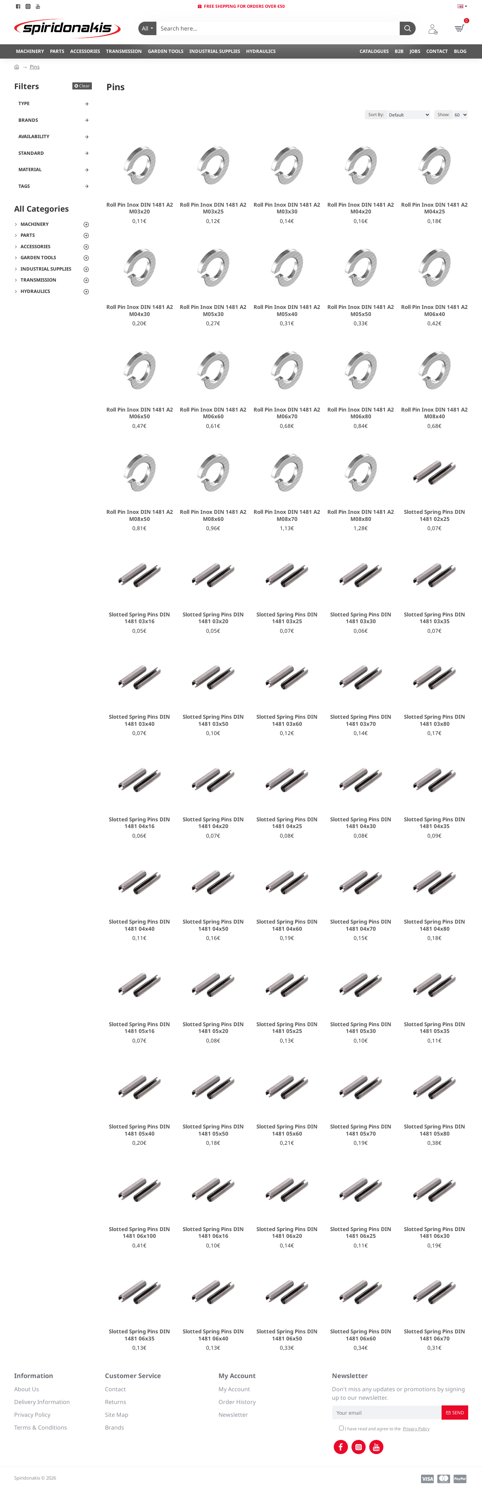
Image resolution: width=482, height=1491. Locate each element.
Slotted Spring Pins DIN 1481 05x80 (434, 1130)
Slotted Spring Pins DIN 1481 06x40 (213, 1335)
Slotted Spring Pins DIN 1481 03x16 (139, 618)
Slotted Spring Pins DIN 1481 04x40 (139, 925)
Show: (443, 114)
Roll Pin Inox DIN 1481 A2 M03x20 (139, 208)
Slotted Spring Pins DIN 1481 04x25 (286, 823)
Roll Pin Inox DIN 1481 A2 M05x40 (287, 310)
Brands (28, 120)
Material (29, 169)
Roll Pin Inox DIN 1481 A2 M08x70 (287, 515)
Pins (35, 66)
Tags (24, 186)
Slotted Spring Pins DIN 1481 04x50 (213, 925)
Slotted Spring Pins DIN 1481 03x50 (213, 720)
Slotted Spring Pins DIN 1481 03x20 (213, 618)
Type (23, 103)
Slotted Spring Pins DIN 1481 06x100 (139, 1233)
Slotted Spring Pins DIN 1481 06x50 (286, 1335)
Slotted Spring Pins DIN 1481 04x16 (139, 823)
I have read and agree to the (385, 1429)
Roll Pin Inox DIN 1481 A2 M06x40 (434, 310)
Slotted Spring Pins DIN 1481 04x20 (213, 823)
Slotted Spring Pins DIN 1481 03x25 (286, 618)
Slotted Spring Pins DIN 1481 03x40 (139, 720)
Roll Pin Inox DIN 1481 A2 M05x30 (213, 310)
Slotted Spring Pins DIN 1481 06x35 (139, 1335)
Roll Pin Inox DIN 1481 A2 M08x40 (434, 413)
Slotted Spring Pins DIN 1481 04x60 (286, 925)
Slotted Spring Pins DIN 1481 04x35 (434, 823)
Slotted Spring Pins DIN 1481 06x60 (360, 1335)
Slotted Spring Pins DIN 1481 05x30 (360, 1028)
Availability (33, 136)
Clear (84, 86)
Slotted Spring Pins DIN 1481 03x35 (434, 618)
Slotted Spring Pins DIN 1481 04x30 (360, 823)
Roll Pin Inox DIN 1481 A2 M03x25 (213, 208)
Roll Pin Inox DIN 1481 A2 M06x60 (213, 413)
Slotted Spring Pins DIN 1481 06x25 (360, 1233)
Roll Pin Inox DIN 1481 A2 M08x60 (213, 515)
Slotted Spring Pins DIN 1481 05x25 (286, 1028)
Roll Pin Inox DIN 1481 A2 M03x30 (287, 208)
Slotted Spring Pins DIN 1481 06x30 (434, 1233)
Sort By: (376, 114)
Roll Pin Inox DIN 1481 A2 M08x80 (360, 515)
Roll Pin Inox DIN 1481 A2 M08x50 (139, 515)
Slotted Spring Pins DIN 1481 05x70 (360, 1130)
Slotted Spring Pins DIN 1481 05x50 (213, 1130)
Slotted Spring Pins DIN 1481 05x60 (286, 1130)
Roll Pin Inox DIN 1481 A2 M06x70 (287, 413)
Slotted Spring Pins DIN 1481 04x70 (360, 925)
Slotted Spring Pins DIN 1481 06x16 (213, 1233)
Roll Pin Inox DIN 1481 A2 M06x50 (139, 413)
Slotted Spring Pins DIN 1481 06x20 (286, 1233)
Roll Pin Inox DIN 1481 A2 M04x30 (139, 310)
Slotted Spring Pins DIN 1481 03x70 (360, 720)
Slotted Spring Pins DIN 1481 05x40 (139, 1130)
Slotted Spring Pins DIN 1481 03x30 (360, 618)
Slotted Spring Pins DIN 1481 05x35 (434, 1028)
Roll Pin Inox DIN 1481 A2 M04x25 (434, 208)
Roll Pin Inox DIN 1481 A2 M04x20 (360, 208)
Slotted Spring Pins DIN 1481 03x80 (434, 720)
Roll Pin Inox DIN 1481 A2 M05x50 (360, 310)
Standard (31, 153)
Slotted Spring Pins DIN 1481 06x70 (434, 1335)
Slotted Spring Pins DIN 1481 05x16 (139, 1028)
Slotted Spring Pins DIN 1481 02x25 (434, 515)
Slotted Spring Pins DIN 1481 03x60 (286, 720)
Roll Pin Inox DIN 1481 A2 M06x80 (360, 413)
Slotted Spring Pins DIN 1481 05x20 (213, 1028)
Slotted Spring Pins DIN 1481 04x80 (434, 925)
